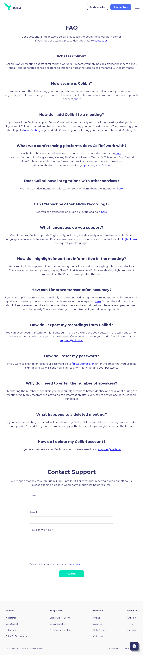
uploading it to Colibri (96, 165)
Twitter (130, 624)
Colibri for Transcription (17, 636)
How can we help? (41, 530)
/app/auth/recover (83, 363)
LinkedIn (131, 618)
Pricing (96, 618)
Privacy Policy (73, 564)
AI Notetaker (12, 618)
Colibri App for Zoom (60, 618)
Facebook (132, 630)
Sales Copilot (12, 624)
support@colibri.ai (71, 340)
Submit (71, 574)
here (78, 99)
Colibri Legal (11, 630)
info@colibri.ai (129, 239)
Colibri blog (98, 636)
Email (33, 512)
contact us (101, 40)
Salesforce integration (60, 630)
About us (97, 624)
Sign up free (121, 7)
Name (33, 495)
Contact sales (97, 7)
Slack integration (58, 624)
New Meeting (31, 130)
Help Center (99, 630)
